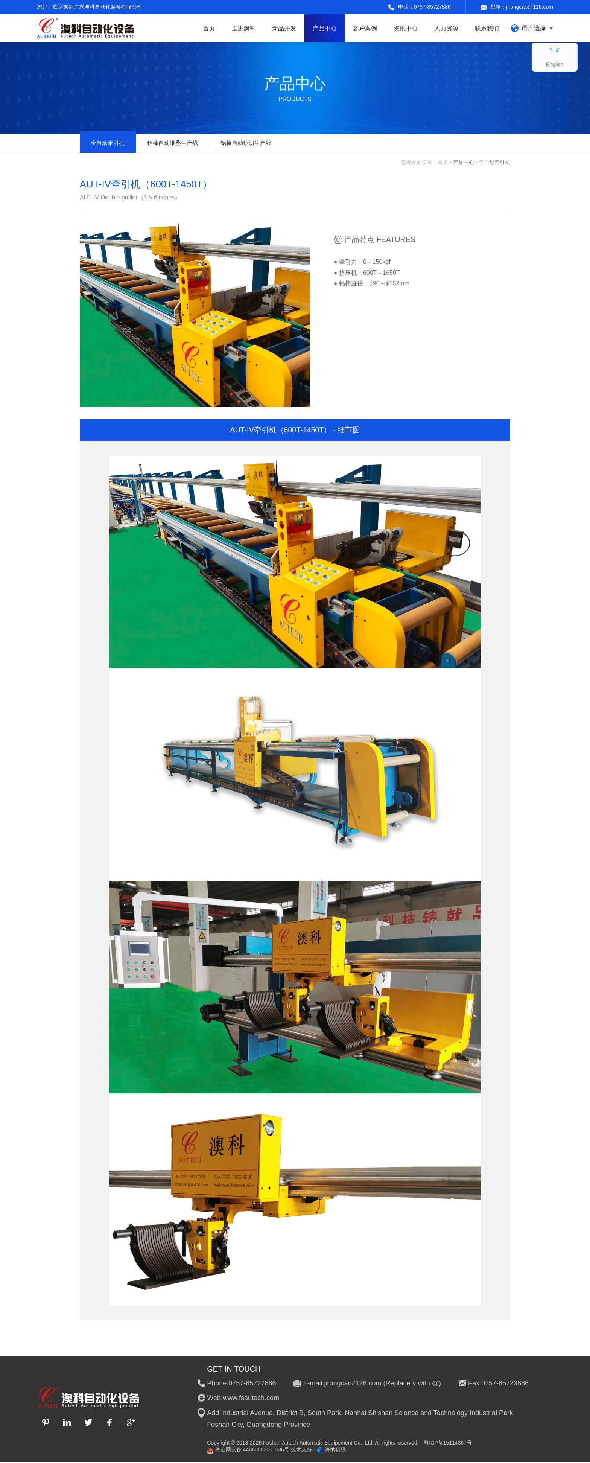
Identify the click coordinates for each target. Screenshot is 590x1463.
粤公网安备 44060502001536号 (248, 1450)
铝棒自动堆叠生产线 (178, 143)
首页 (443, 163)
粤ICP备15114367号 (448, 1443)
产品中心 (463, 163)
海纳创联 (335, 1450)
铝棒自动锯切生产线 (256, 143)
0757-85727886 (432, 7)
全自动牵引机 (109, 143)
